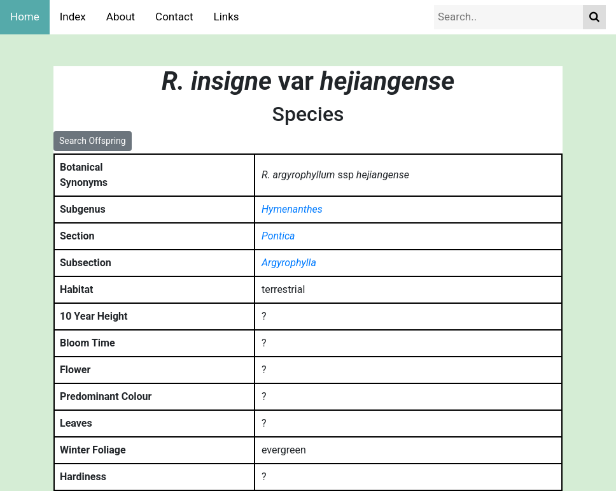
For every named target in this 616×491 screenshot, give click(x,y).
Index (73, 16)
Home (24, 16)
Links (226, 16)
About (120, 16)
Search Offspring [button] (92, 141)
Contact (174, 16)
